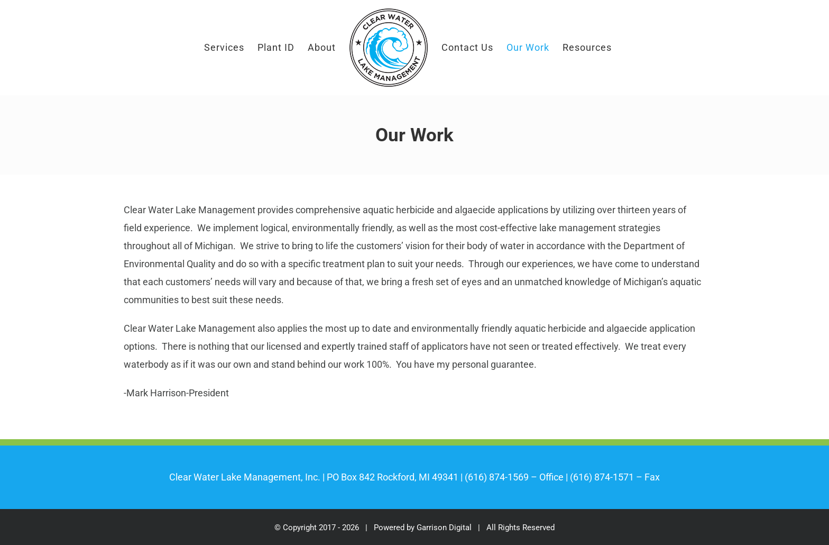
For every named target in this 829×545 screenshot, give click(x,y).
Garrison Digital (444, 527)
